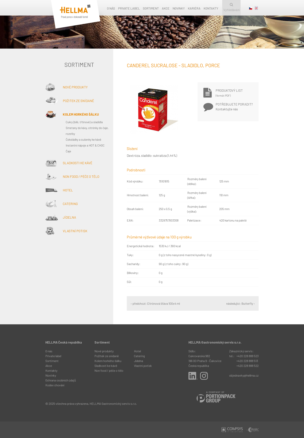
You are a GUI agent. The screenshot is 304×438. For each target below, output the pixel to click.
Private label (129, 8)
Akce (165, 8)
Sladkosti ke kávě (68, 163)
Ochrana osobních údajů (60, 380)
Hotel (59, 190)
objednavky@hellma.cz (244, 375)
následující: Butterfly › (240, 303)
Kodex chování (54, 385)
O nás (111, 8)
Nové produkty (66, 87)
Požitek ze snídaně (69, 101)
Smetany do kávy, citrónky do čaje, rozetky (87, 130)
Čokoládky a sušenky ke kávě (83, 139)
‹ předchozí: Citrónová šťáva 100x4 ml (155, 303)
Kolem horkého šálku (72, 114)
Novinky (179, 8)
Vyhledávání (231, 7)
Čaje (68, 151)
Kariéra (194, 8)
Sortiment (151, 8)
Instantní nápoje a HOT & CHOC (85, 145)
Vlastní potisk (66, 231)
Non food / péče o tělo (72, 176)
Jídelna (60, 217)
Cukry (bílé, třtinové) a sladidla (84, 122)
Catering (61, 204)
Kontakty (211, 8)
